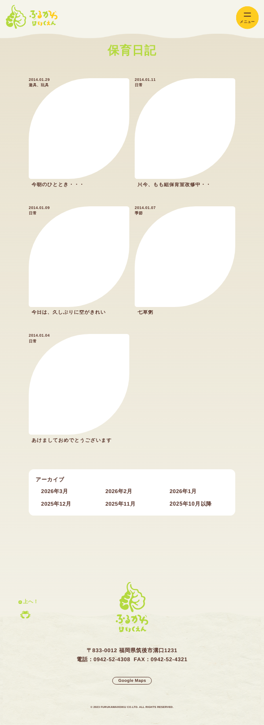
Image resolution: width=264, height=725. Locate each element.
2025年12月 (56, 504)
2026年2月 (119, 491)
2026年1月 (183, 491)
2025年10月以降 (191, 504)
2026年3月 (54, 491)
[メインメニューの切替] (247, 18)
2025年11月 (121, 504)
